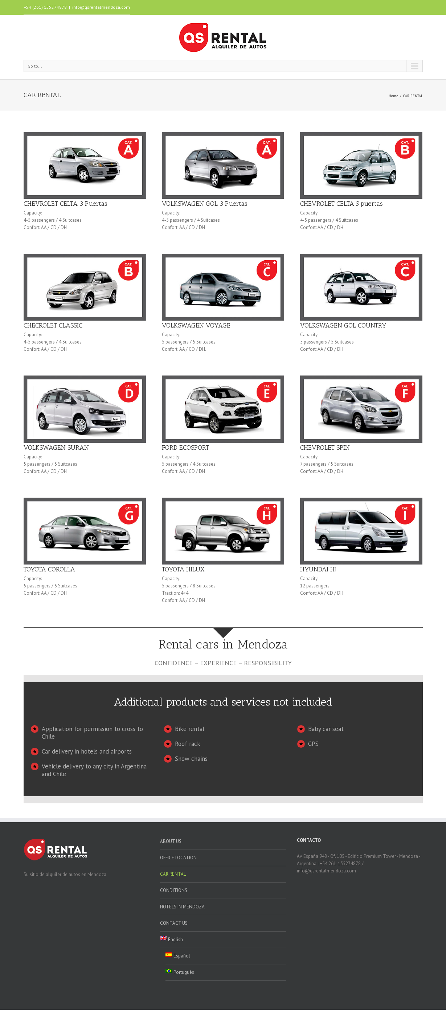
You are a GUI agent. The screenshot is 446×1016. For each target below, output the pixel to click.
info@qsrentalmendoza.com (101, 7)
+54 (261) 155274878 (45, 7)
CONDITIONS (173, 890)
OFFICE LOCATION (178, 858)
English (171, 939)
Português (179, 972)
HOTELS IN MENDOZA (182, 907)
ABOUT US (170, 841)
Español (177, 955)
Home (393, 95)
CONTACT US (174, 923)
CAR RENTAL (173, 874)
